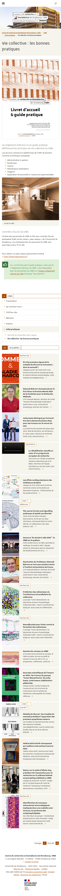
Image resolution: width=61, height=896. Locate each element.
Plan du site (18, 869)
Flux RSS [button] (51, 843)
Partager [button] (38, 843)
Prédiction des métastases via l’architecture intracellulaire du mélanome (37, 594)
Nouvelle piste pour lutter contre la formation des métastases (38, 625)
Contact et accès (32, 861)
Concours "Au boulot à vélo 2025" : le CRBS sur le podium (39, 539)
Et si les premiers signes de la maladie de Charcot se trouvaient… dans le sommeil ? (38, 365)
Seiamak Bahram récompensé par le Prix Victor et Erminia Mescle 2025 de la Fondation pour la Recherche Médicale (39, 393)
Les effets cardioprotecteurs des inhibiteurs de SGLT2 (37, 481)
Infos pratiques (10, 35)
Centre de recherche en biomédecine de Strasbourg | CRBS (21, 33)
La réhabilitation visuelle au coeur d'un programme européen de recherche (41, 453)
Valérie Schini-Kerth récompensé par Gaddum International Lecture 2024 (38, 746)
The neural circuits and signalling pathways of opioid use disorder (38, 512)
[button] (55, 3)
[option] (30, 368)
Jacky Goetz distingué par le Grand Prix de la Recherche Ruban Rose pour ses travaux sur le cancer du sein (38, 422)
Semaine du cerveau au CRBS (35, 651)
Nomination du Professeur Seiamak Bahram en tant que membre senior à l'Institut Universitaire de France (39, 564)
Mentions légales (32, 869)
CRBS (45, 33)
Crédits (44, 869)
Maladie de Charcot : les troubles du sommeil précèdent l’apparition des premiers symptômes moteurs (39, 717)
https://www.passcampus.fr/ (14, 256)
